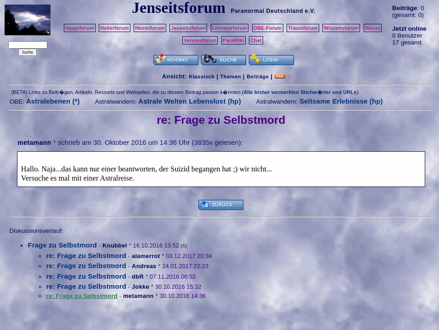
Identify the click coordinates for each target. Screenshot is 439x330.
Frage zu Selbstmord (62, 245)
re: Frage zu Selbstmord (86, 255)
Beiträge (258, 76)
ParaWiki (233, 40)
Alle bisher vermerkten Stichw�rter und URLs (299, 92)
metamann (34, 142)
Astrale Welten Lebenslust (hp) (189, 101)
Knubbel (114, 245)
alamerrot (146, 256)
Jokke (140, 286)
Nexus (372, 28)
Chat (256, 40)
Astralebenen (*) (53, 101)
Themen (230, 76)
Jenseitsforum (188, 28)
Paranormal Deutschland (267, 11)
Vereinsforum (200, 40)
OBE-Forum (267, 28)
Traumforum (303, 28)
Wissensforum (341, 28)
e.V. (310, 11)
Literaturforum (229, 28)
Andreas (144, 266)
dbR (138, 276)
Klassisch (201, 76)
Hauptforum (79, 28)
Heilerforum (114, 28)
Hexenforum (150, 28)
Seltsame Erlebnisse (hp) (341, 101)
